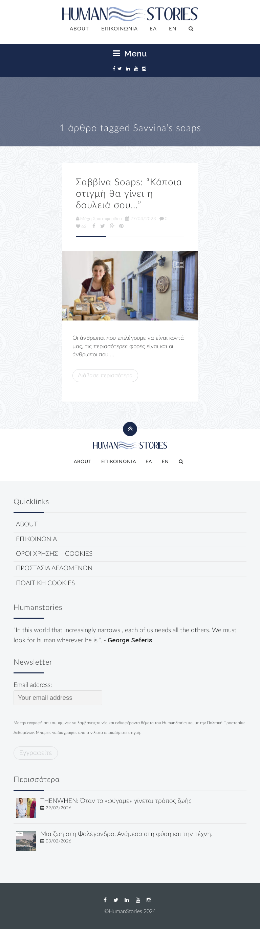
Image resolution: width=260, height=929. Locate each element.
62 (81, 226)
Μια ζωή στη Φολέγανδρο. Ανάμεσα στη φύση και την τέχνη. (126, 834)
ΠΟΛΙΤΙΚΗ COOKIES (45, 583)
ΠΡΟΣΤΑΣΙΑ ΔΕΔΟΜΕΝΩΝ (54, 568)
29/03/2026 (58, 808)
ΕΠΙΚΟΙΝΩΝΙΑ (119, 28)
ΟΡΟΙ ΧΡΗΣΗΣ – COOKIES (54, 554)
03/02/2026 (58, 841)
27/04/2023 (140, 218)
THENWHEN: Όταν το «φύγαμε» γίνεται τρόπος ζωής (116, 801)
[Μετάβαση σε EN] (173, 29)
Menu (130, 53)
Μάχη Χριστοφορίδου (99, 218)
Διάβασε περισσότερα (105, 375)
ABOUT (79, 28)
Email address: (58, 693)
